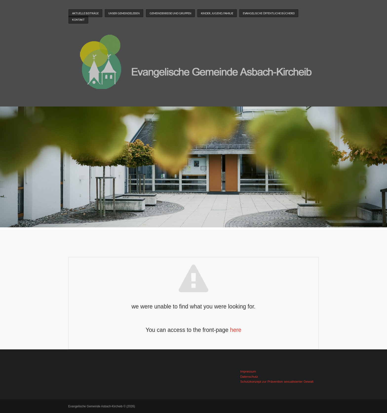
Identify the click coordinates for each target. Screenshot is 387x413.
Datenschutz (249, 376)
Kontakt (78, 19)
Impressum (248, 371)
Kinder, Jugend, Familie (217, 13)
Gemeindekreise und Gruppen (170, 13)
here (235, 330)
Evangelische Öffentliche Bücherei (269, 13)
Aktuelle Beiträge (85, 13)
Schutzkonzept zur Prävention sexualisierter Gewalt (276, 381)
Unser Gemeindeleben (124, 13)
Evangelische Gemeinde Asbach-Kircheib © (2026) (101, 406)
